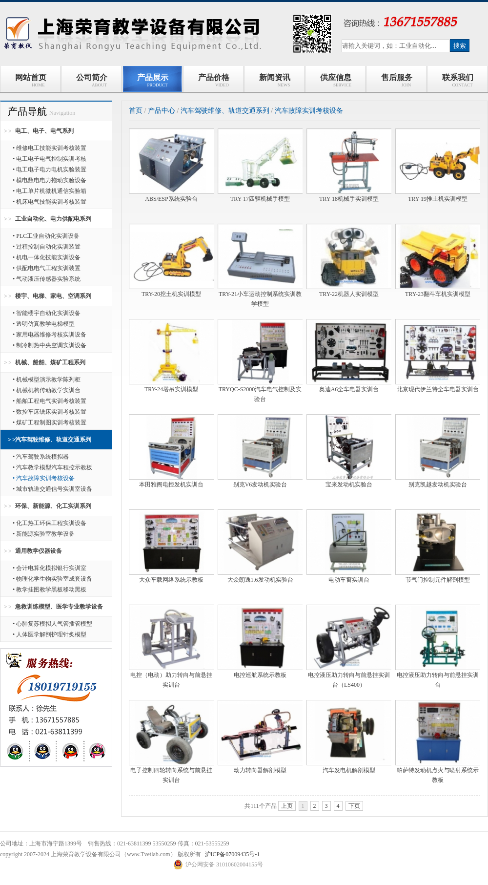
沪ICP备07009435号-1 (232, 854)
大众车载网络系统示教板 (171, 579)
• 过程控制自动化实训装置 (47, 246)
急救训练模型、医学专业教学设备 (59, 606)
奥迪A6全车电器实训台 (349, 389)
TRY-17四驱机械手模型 (260, 198)
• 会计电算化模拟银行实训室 (49, 568)
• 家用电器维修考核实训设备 (49, 334)
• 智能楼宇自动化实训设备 (47, 313)
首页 (135, 110)
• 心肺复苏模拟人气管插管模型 (52, 623)
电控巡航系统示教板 (260, 675)
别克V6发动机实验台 (260, 484)
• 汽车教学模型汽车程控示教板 (52, 467)
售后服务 (396, 80)
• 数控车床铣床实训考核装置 (49, 411)
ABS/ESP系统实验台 (171, 198)
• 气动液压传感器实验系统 (47, 278)
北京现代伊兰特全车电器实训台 (438, 389)
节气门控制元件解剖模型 (438, 579)
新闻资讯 (274, 80)
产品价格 (213, 80)
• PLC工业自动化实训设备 (46, 235)
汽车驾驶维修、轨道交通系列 (53, 439)
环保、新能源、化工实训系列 (53, 506)
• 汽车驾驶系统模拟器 (41, 456)
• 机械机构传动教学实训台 (47, 390)
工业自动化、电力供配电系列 (53, 218)
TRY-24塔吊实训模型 (171, 389)
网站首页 (30, 80)
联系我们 (457, 80)
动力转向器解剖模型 (260, 770)
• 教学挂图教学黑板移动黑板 (49, 589)
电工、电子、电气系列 (44, 130)
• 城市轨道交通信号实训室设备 (52, 488)
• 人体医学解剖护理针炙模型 (49, 634)
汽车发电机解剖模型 (349, 770)
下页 (354, 805)
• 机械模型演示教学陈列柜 (47, 379)
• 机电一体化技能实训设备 (47, 257)
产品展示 (152, 80)
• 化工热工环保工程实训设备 (49, 523)
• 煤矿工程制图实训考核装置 (49, 422)
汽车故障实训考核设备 (309, 110)
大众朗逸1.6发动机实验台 (260, 579)
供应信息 (335, 80)
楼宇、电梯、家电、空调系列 (53, 296)
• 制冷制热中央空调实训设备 (49, 345)
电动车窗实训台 (348, 579)
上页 (287, 805)
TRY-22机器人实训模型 (349, 294)
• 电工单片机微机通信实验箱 (49, 191)
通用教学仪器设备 (38, 551)
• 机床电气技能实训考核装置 (49, 201)
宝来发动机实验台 (348, 484)
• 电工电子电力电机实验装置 (49, 169)
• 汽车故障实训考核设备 (44, 478)
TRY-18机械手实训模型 (349, 198)
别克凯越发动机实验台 (437, 484)
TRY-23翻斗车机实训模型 (437, 294)
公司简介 (91, 80)
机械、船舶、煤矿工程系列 (50, 362)
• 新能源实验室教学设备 (44, 533)
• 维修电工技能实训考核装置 (49, 148)
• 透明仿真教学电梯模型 (44, 323)
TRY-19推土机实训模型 (438, 198)
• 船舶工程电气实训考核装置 (49, 401)
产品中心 (161, 110)
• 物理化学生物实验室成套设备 (52, 578)
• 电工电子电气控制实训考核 (49, 158)
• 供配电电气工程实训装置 (47, 268)
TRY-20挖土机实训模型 (171, 294)
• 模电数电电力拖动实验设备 (49, 180)
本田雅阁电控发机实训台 (171, 484)
